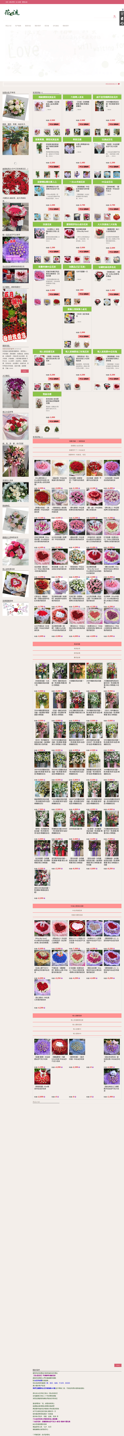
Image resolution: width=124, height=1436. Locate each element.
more (117, 1217)
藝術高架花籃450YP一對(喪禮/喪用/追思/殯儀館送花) (77, 742)
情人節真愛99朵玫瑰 (107, 351)
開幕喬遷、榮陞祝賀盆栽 (47, 139)
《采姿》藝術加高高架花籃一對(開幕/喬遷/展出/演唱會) (59, 712)
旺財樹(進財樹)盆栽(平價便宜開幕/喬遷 (52, 146)
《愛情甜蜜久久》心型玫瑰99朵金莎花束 (111, 939)
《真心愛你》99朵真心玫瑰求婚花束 (41, 999)
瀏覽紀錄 (24, 2)
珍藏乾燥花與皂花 (107, 267)
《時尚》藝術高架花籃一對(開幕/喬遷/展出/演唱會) (59, 683)
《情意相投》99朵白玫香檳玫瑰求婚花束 (76, 568)
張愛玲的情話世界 (11, 1371)
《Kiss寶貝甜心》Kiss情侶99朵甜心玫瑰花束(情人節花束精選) (42, 481)
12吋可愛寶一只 (82, 272)
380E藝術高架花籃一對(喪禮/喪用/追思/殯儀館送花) (94, 712)
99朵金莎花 (107, 181)
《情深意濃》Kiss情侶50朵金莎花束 (41, 1088)
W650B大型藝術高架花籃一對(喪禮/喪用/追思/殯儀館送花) (59, 772)
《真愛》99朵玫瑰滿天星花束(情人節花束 (53, 358)
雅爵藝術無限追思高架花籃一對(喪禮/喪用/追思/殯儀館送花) (94, 772)
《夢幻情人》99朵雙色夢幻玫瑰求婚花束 (111, 509)
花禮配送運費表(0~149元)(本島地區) (17, 1358)
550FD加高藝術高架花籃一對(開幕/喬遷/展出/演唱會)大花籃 (59, 742)
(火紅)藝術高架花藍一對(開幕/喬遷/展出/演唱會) (77, 712)
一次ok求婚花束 (77, 181)
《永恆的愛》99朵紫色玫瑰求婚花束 (111, 479)
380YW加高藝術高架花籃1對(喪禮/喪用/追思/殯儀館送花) (42, 772)
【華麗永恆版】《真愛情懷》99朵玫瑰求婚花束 (41, 510)
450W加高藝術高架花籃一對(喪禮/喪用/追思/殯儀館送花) (112, 801)
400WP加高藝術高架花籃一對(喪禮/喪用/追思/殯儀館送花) (94, 801)
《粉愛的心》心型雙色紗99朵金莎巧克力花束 (93, 940)
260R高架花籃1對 (75, 829)
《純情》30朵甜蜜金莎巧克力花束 (112, 145)
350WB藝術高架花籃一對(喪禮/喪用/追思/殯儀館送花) (59, 801)
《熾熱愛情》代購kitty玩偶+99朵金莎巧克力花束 (59, 1059)
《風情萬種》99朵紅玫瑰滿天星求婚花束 (82, 189)
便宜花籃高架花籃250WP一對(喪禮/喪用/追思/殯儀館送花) (94, 742)
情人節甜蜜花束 (47, 351)
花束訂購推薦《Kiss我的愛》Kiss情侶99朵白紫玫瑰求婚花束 (41, 539)
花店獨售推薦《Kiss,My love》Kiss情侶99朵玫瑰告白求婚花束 (93, 570)
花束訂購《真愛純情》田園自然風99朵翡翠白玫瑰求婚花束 (76, 598)
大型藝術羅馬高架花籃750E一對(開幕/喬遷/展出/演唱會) (111, 831)
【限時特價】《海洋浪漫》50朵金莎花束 (76, 1058)
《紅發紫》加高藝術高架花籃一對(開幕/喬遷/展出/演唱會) (94, 831)
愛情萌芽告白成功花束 (77, 224)
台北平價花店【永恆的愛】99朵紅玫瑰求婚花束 (41, 628)
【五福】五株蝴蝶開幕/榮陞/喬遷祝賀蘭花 (82, 104)
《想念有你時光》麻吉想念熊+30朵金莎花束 (112, 1059)
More (49, 109)
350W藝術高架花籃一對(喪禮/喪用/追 (112, 104)
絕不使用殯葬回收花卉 (107, 97)
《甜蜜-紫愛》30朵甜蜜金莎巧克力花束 (42, 1058)
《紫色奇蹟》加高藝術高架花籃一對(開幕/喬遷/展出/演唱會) (77, 860)
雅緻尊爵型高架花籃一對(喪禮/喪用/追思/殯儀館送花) (42, 801)
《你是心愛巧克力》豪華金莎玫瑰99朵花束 (41, 970)
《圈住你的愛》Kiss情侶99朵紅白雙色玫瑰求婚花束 (111, 569)
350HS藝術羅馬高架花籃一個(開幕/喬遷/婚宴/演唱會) (41, 712)
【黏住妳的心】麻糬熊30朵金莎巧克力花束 (111, 1089)
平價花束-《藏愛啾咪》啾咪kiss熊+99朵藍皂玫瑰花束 (60, 970)
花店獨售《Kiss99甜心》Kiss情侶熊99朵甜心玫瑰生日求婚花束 (111, 599)
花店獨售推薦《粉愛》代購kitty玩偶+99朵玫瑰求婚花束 (59, 628)
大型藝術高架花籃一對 (76, 682)
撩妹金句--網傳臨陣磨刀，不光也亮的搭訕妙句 (21, 1355)
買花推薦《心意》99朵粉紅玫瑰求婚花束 (59, 568)
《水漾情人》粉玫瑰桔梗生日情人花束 (52, 231)
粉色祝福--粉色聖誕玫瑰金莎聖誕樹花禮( (52, 401)
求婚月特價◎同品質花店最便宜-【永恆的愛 (53, 274)
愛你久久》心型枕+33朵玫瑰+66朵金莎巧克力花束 (77, 940)
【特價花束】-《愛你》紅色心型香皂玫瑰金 (113, 274)
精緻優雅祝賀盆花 (47, 97)
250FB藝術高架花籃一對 (93, 682)
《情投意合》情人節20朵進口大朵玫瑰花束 (82, 358)
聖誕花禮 (47, 394)
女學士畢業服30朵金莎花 (82, 145)
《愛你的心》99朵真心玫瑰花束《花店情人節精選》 (59, 940)
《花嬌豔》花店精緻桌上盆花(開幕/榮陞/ (52, 104)
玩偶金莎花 (107, 139)
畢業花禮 (77, 139)
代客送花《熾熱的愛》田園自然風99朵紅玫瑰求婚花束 (41, 598)
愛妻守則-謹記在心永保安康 (14, 1373)
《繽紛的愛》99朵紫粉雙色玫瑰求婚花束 (76, 538)
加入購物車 (55, 124)
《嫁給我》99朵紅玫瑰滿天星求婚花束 (59, 479)
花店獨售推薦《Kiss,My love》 (82, 230)
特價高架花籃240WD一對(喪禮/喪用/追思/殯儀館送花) (59, 831)
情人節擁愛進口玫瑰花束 (77, 351)
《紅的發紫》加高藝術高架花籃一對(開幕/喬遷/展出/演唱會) (42, 860)
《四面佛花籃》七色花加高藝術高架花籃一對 (41, 683)
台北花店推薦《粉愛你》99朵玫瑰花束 (59, 538)
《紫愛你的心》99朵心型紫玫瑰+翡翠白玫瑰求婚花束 (112, 628)
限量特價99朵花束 (47, 266)
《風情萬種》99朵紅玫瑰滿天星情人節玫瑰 (112, 358)
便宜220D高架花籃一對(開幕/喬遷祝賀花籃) (42, 890)
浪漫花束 (47, 224)
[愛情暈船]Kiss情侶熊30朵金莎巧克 (52, 188)
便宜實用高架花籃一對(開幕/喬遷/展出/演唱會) (59, 860)
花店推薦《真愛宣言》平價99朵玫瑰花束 (76, 480)
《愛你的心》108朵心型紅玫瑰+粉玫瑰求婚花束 (77, 628)
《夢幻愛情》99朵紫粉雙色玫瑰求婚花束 (76, 509)
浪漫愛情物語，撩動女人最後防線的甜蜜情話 (20, 1353)
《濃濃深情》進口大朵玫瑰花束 (112, 230)
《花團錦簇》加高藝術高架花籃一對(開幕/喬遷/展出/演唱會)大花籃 (112, 861)
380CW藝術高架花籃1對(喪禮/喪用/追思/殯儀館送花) (76, 772)
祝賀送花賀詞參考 (11, 1348)
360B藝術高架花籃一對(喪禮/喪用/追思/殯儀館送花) (112, 772)
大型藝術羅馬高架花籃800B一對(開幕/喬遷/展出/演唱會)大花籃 (111, 684)
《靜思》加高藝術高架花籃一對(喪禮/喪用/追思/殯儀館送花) (41, 831)
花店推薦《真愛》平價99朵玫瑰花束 (93, 479)
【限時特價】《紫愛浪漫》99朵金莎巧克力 (112, 189)
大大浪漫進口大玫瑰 (107, 224)
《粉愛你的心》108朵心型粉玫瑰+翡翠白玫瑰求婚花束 (94, 628)
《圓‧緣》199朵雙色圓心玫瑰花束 (94, 509)
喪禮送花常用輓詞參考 (12, 1350)
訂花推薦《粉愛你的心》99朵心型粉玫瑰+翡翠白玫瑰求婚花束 (112, 539)
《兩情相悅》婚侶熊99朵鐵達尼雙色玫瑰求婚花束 (59, 510)
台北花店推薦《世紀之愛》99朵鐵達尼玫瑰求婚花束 (93, 598)
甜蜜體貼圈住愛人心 (47, 181)
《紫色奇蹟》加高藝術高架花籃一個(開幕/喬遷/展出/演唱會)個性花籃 (94, 861)
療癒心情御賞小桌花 (77, 309)
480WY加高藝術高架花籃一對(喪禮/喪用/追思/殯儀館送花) (76, 801)
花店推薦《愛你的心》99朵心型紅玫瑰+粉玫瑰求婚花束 (41, 569)
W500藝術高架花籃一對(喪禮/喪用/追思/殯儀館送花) (112, 742)
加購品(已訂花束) (77, 266)
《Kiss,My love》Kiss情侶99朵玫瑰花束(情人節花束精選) (41, 940)
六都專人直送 (77, 97)
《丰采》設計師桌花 (82, 315)
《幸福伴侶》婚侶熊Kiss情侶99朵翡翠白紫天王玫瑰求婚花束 (93, 539)
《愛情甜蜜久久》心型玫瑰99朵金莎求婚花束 (111, 970)
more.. (25, 371)
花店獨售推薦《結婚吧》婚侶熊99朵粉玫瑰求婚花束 (59, 598)
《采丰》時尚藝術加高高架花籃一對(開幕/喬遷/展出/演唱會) (112, 712)
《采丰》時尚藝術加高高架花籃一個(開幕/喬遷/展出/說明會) (42, 742)
